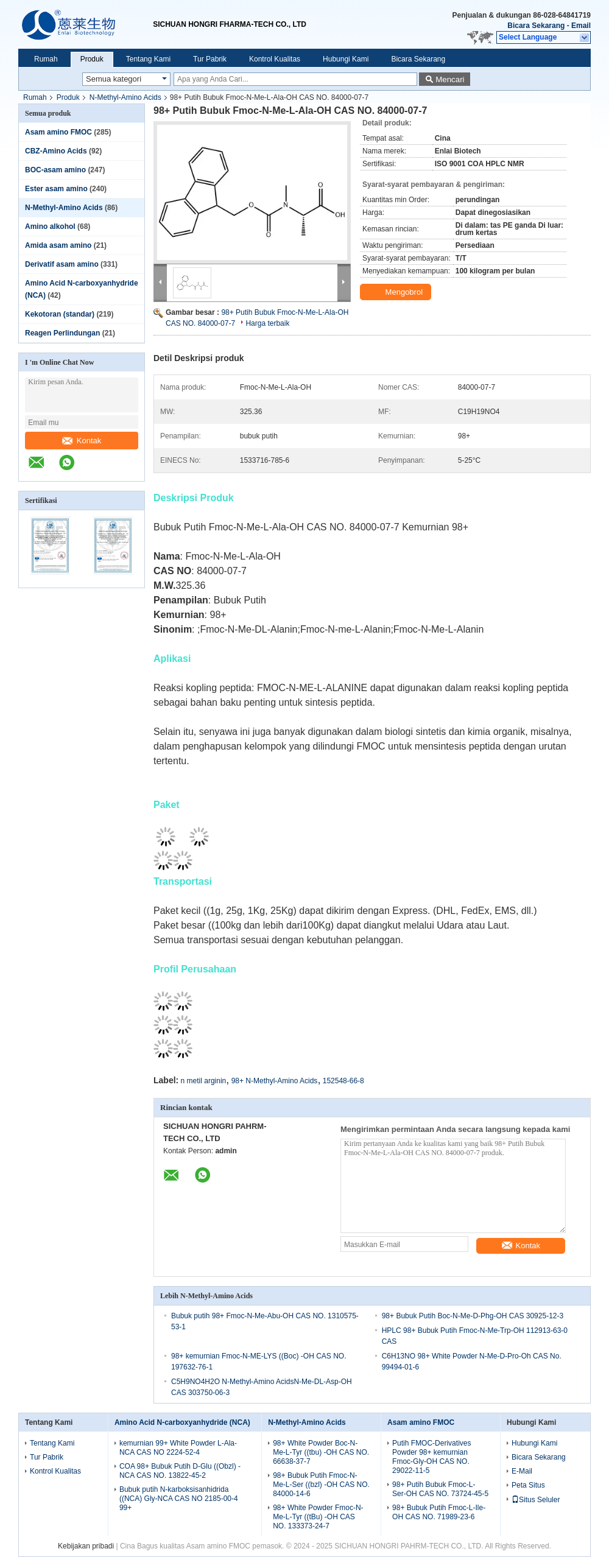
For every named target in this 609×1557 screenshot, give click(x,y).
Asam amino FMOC (58, 132)
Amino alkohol (50, 226)
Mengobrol (397, 292)
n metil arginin (204, 1081)
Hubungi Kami (345, 59)
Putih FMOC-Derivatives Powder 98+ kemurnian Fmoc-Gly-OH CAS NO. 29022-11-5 (431, 1457)
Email (581, 25)
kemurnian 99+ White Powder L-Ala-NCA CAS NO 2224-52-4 (178, 1448)
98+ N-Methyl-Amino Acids (274, 1081)
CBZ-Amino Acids (56, 151)
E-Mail (522, 1471)
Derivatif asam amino (62, 264)
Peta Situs (528, 1485)
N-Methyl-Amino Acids (125, 97)
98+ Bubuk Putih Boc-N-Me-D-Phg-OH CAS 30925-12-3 (472, 1316)
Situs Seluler (536, 1499)
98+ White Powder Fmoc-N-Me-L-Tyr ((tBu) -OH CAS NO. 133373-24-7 (318, 1516)
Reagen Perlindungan (62, 333)
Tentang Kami (148, 59)
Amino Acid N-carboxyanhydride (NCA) (182, 1422)
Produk (92, 59)
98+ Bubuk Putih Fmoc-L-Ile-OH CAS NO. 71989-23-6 (438, 1512)
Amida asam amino (58, 245)
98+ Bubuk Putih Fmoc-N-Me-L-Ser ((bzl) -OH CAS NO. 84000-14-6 (321, 1484)
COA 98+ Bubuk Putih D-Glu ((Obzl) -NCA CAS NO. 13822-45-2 (180, 1471)
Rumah (46, 59)
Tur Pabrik (210, 59)
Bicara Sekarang (536, 25)
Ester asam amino (56, 189)
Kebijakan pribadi (86, 1546)
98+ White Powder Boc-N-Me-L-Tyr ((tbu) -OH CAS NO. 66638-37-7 (321, 1452)
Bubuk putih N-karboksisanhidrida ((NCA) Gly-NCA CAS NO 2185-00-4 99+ (178, 1498)
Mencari (449, 79)
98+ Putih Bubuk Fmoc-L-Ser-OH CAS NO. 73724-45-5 (440, 1489)
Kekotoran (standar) (59, 314)
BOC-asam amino (55, 170)
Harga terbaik (267, 323)
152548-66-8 (343, 1081)
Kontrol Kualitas (274, 59)
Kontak (81, 440)
